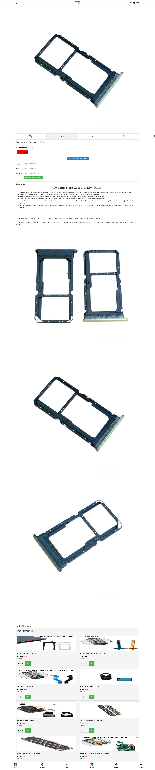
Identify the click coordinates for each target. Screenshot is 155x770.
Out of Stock (22, 152)
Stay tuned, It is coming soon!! (78, 158)
